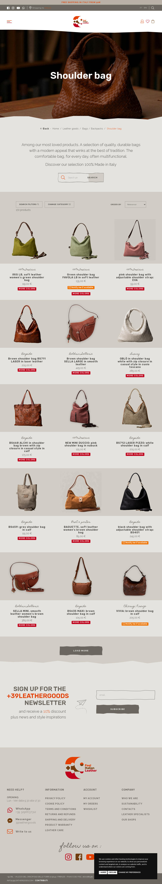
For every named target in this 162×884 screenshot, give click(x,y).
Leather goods (71, 128)
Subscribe (117, 709)
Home (56, 128)
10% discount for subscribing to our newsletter (81, 2)
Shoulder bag (114, 128)
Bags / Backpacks (92, 128)
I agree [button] (103, 872)
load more (81, 650)
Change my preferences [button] (130, 872)
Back (44, 128)
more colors (27, 289)
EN (145, 8)
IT (141, 8)
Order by (116, 204)
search (92, 177)
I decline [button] (112, 872)
